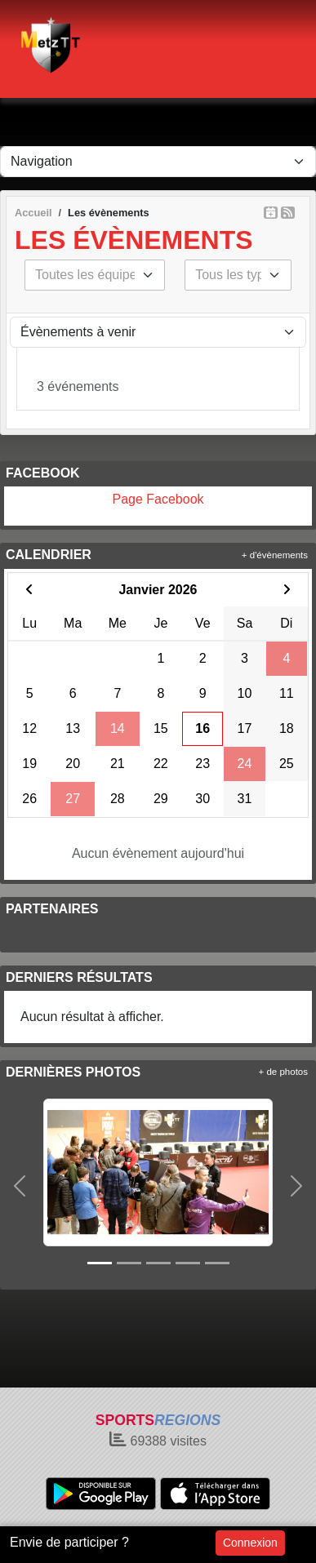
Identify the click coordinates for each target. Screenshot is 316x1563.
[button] (19, 1185)
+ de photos (283, 1072)
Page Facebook (157, 499)
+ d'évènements (275, 555)
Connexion (250, 1542)
